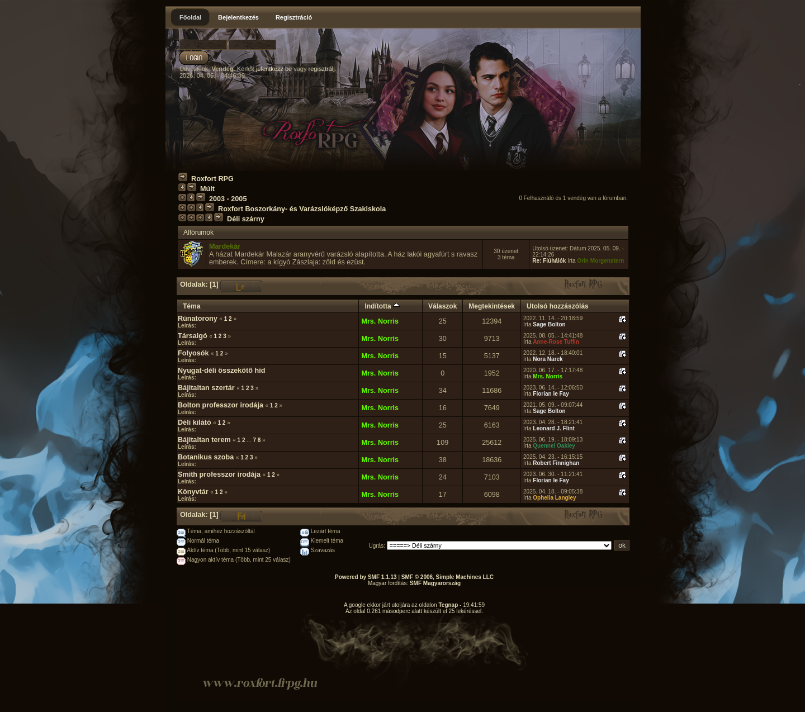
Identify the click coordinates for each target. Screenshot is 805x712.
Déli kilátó (194, 422)
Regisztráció (294, 17)
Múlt (207, 189)
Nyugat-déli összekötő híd (221, 370)
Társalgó (192, 336)
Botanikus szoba (206, 457)
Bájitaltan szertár (206, 388)
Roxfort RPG (212, 179)
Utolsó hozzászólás (558, 306)
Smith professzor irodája (219, 474)
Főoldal (190, 17)
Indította (382, 306)
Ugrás (376, 546)
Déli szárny (245, 219)
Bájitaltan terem (204, 440)
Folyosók (193, 353)
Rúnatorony (197, 318)
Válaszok (442, 306)
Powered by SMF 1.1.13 (366, 577)
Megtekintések (491, 306)
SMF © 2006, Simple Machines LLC (447, 577)
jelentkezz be (274, 68)
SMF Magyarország (435, 583)
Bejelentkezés (238, 17)
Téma (191, 306)
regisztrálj (322, 68)
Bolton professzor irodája (220, 405)
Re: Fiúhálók (549, 261)
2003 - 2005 (228, 199)
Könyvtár (193, 492)
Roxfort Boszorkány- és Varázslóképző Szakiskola (302, 209)
